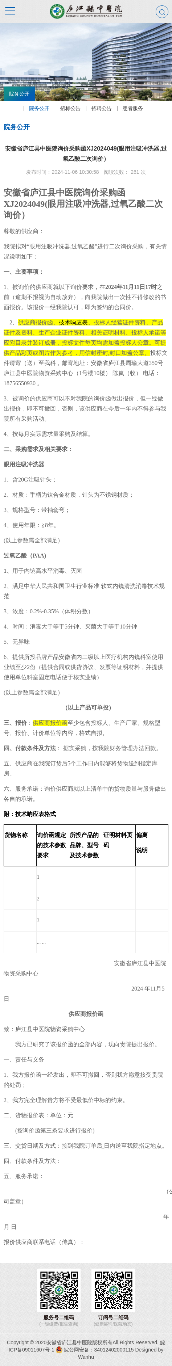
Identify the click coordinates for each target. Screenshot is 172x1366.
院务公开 (37, 108)
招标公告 (69, 108)
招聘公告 (100, 108)
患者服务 (131, 108)
